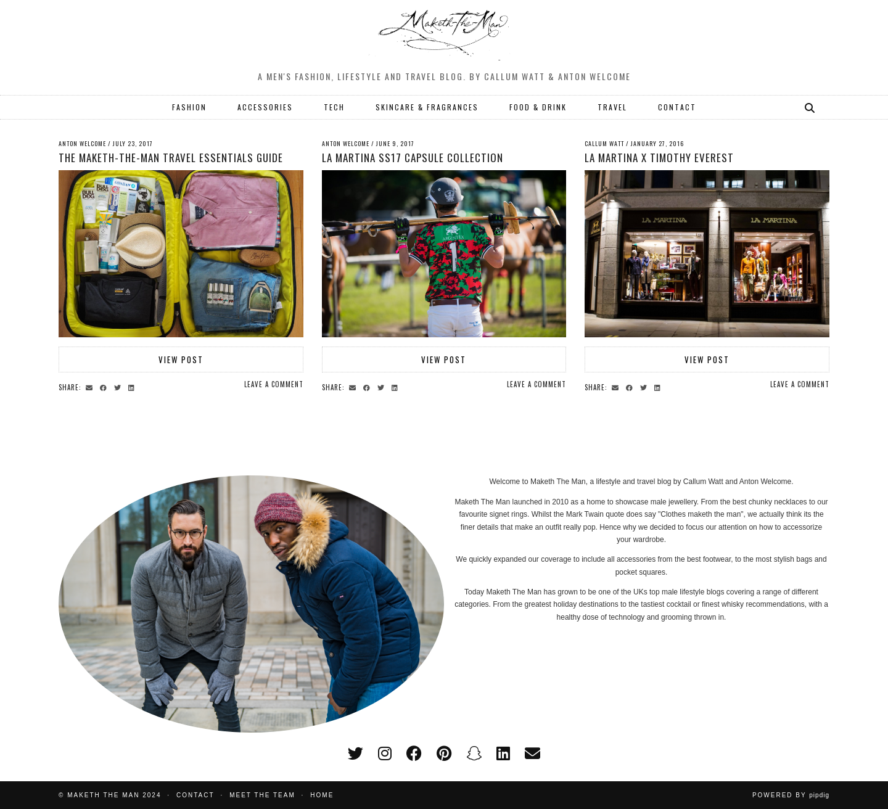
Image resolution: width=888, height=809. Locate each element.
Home (322, 795)
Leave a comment (273, 384)
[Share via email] (91, 387)
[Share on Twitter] (119, 387)
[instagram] (385, 753)
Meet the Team (262, 795)
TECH (334, 107)
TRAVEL (612, 107)
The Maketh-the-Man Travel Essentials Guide (171, 157)
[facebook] (414, 753)
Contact (195, 795)
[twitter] (355, 753)
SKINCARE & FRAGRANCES (427, 107)
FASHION (189, 107)
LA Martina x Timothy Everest (659, 157)
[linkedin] (503, 753)
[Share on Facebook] (105, 387)
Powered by (790, 795)
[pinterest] (444, 753)
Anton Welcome (82, 143)
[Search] (810, 107)
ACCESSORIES (265, 107)
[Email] (532, 753)
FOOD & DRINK (538, 107)
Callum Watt (604, 143)
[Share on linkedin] (133, 387)
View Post (181, 359)
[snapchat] (474, 753)
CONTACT (677, 107)
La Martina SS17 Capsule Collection (412, 157)
